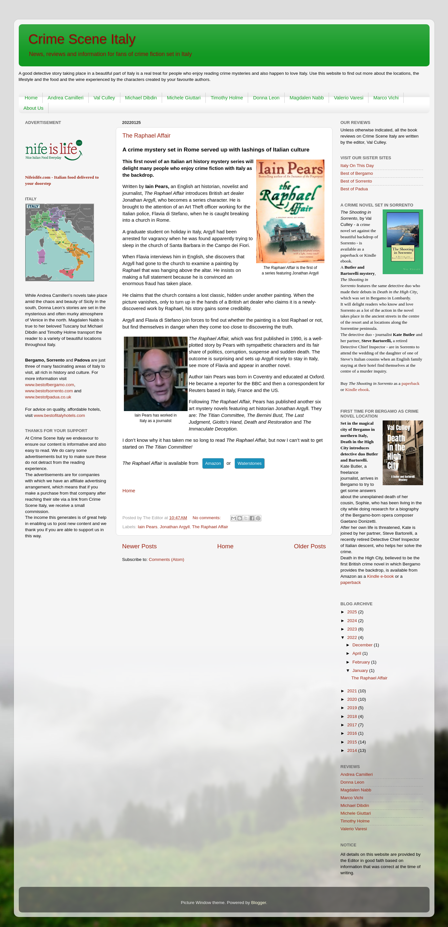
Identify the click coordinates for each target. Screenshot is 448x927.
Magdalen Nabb (307, 97)
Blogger (258, 902)
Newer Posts (139, 546)
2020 (352, 699)
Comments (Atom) (166, 559)
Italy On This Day (357, 165)
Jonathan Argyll (175, 526)
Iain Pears (148, 526)
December (363, 644)
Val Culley (104, 97)
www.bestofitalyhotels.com (59, 415)
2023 (352, 629)
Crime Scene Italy (82, 39)
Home (31, 97)
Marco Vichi (386, 97)
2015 (352, 742)
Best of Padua (354, 188)
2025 (352, 611)
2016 (352, 733)
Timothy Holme (227, 97)
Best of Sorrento (356, 181)
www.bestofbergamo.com (49, 384)
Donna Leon (266, 97)
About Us (34, 108)
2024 (352, 620)
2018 (352, 716)
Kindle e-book (381, 576)
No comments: (207, 517)
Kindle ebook (357, 389)
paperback (410, 383)
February (362, 662)
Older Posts (310, 546)
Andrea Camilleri (65, 97)
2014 (352, 750)
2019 (352, 707)
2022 (352, 637)
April (358, 653)
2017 (352, 724)
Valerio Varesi (348, 97)
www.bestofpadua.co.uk (48, 397)
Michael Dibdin (141, 97)
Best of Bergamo (357, 173)
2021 (352, 690)
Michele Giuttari (184, 97)
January (361, 670)
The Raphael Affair (147, 135)
